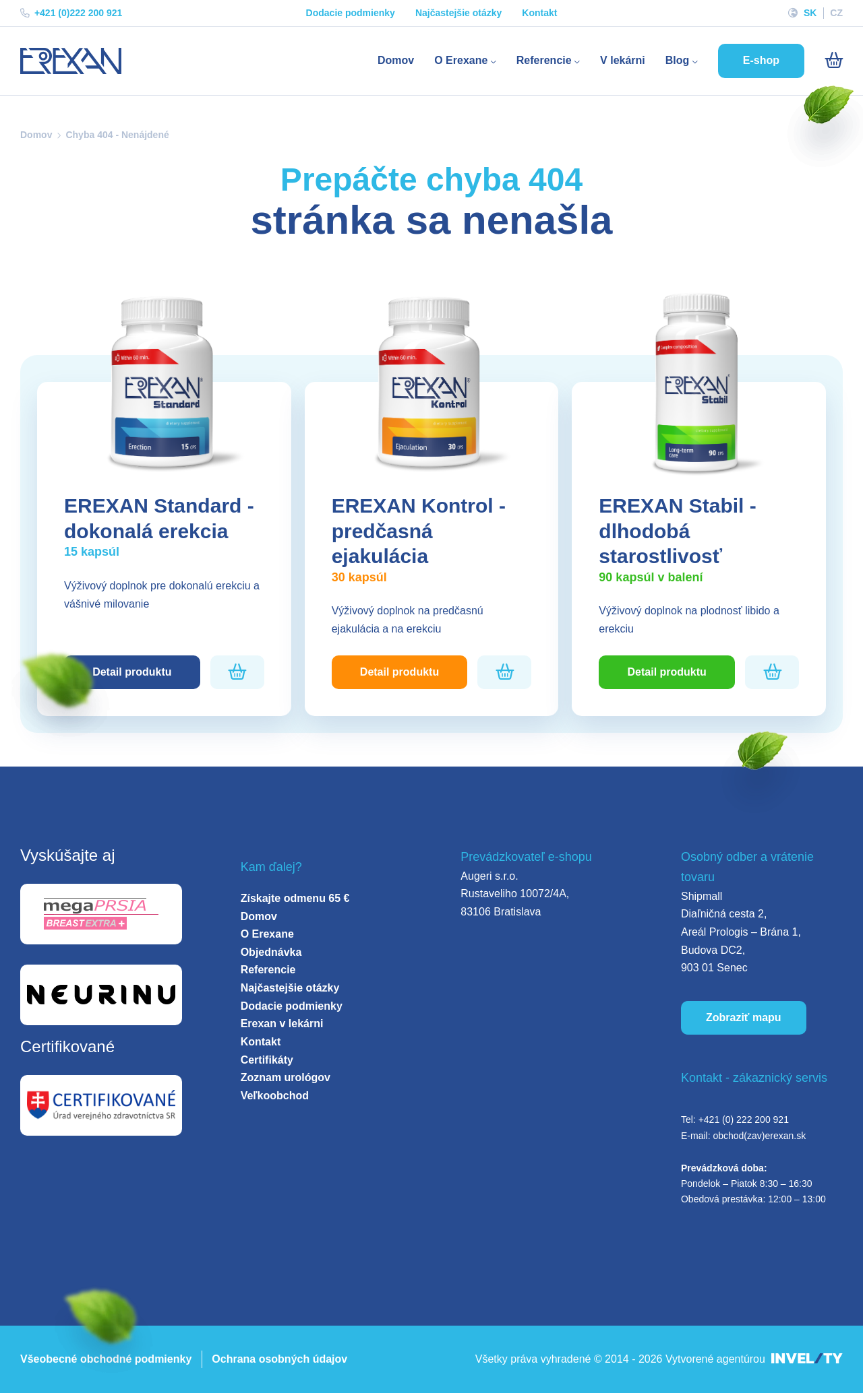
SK (810, 12)
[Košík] (834, 60)
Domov (396, 60)
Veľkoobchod (275, 1095)
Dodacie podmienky (350, 12)
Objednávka (271, 952)
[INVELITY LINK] (807, 1360)
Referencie (548, 60)
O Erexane (465, 60)
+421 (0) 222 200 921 (743, 1119)
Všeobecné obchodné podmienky (105, 1359)
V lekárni (622, 60)
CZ (836, 12)
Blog (681, 60)
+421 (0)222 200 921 (71, 12)
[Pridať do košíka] (237, 672)
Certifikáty (267, 1060)
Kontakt (539, 12)
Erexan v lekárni (282, 1023)
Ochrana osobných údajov (279, 1359)
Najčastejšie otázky (458, 12)
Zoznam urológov (285, 1077)
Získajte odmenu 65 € (295, 898)
